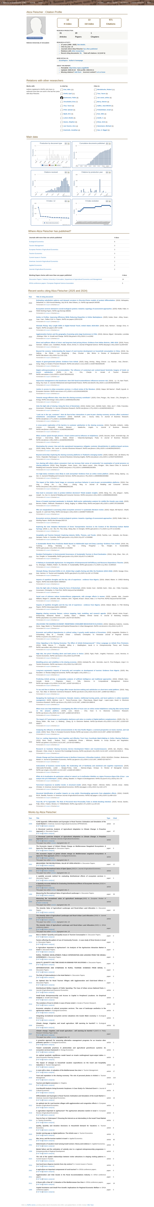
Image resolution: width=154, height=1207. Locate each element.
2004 (30, 910)
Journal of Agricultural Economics (40, 269)
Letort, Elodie (68, 118)
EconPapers (63, 60)
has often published (90, 49)
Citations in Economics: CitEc (14, 3)
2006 (30, 857)
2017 (30, 878)
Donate (115, 3)
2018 (30, 887)
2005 (30, 848)
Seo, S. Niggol (102, 130)
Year (31, 297)
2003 (30, 871)
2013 (30, 840)
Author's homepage (76, 60)
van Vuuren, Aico (70, 126)
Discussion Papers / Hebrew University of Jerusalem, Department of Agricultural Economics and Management (65, 279)
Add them (77, 72)
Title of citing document (45, 297)
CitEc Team (90, 1205)
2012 (30, 1071)
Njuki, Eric (67, 114)
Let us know (101, 72)
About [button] (149, 3)
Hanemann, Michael (104, 126)
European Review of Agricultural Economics (43, 249)
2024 (30, 1159)
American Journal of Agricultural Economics (43, 261)
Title (38, 818)
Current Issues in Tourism (37, 257)
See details (81, 44)
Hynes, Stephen (69, 122)
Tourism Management (36, 245)
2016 (30, 950)
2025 (30, 1018)
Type (109, 818)
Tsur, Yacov (68, 106)
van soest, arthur (103, 97)
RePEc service (31, 1205)
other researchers (78, 51)
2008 (30, 824)
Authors (32, 3)
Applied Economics (35, 265)
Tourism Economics (35, 253)
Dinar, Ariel (101, 122)
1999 (30, 894)
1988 (30, 1057)
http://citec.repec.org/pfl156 (79, 68)
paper (58, 304)
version (53, 843)
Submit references (138, 3)
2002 (30, 864)
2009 (30, 919)
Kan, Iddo (67, 89)
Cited (116, 818)
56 (80, 53)
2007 (30, 1034)
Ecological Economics (36, 241)
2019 (30, 1004)
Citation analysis (48, 826)
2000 (30, 902)
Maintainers (124, 3)
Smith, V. (100, 118)
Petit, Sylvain (68, 110)
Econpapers (48, 304)
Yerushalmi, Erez (70, 102)
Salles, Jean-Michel (104, 106)
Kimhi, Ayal (68, 93)
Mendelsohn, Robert (104, 89)
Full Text (39, 826)
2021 (30, 1010)
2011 (30, 831)
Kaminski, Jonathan (71, 130)
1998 (30, 1151)
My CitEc (101, 3)
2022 (30, 1084)
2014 (30, 942)
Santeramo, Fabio (70, 97)
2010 (30, 976)
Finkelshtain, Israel (104, 110)
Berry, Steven (102, 102)
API (108, 3)
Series (40, 3)
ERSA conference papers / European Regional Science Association (51, 283)
